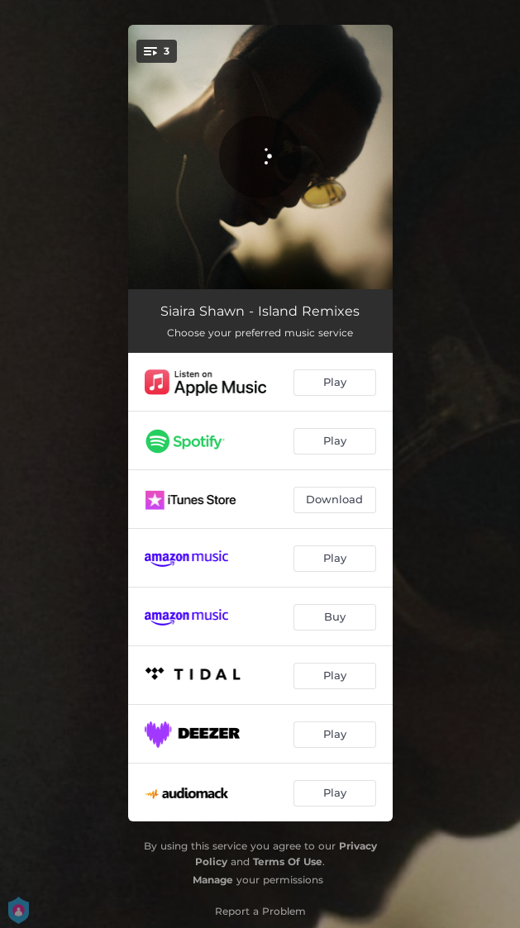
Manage (213, 879)
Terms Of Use (287, 861)
